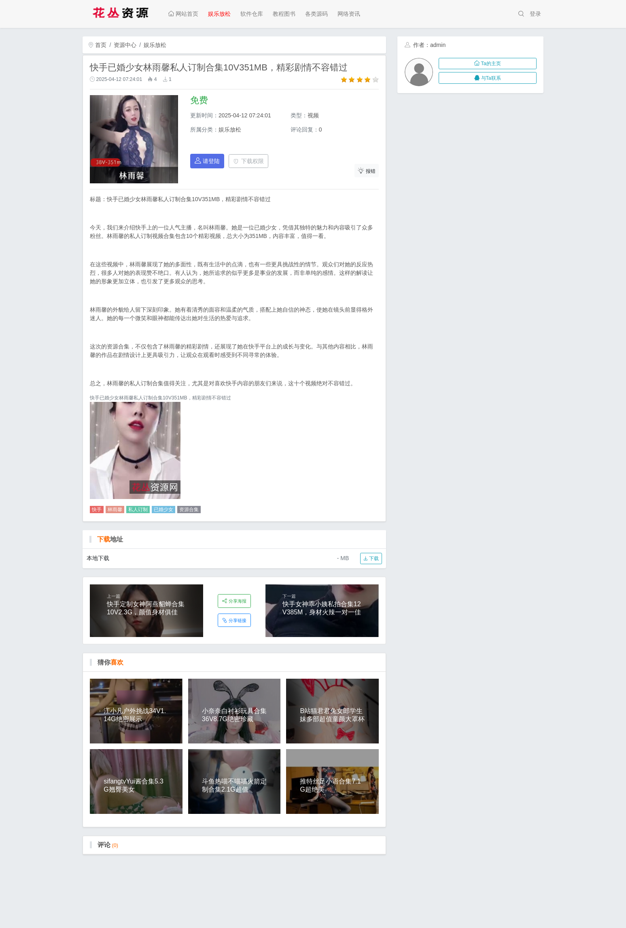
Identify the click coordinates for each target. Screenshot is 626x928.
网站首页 (183, 14)
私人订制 (138, 509)
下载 (370, 558)
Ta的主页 (487, 63)
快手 (97, 509)
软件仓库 (251, 14)
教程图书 (284, 14)
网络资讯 (348, 14)
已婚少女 (163, 509)
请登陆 (207, 160)
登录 (535, 14)
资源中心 (125, 45)
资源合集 (189, 509)
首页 (97, 45)
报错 (367, 170)
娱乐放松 (219, 14)
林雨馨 (115, 509)
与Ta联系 (487, 78)
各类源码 (316, 14)
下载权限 (248, 161)
